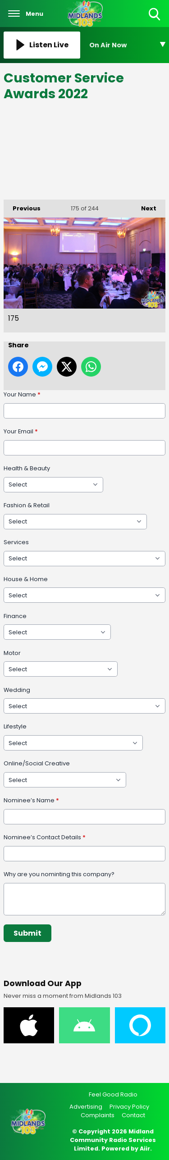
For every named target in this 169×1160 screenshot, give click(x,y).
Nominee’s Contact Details (45, 837)
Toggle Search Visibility (155, 15)
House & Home (26, 578)
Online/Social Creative (37, 763)
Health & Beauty (27, 468)
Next (144, 206)
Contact (133, 1115)
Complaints (97, 1115)
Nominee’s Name (31, 800)
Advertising (85, 1106)
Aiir (145, 1148)
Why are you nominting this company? (59, 874)
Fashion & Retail (27, 505)
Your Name (22, 394)
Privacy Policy (129, 1106)
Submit (27, 933)
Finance (15, 615)
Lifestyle (15, 726)
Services (16, 542)
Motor (12, 652)
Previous (22, 206)
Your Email (21, 431)
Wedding (17, 689)
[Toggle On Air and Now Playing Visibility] (127, 45)
